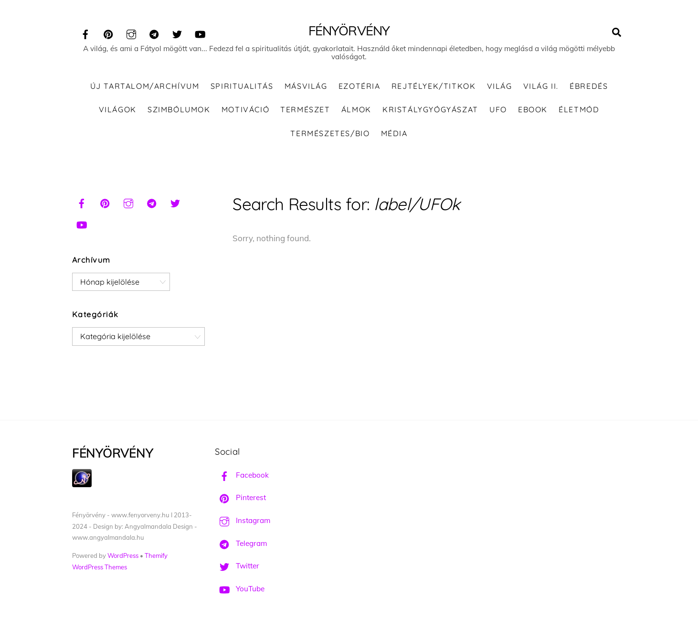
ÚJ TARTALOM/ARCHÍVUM (145, 86)
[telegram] (154, 33)
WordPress (122, 555)
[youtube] (200, 33)
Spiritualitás (242, 86)
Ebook (533, 109)
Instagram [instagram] (242, 520)
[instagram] (131, 33)
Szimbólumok (179, 109)
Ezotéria (359, 86)
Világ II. (541, 86)
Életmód (579, 109)
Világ (499, 86)
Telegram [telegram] (241, 543)
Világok (118, 109)
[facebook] (85, 33)
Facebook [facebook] (242, 475)
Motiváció (245, 109)
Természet (305, 109)
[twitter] (177, 33)
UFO (498, 109)
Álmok (356, 109)
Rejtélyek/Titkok (433, 86)
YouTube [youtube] (239, 588)
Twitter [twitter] (237, 565)
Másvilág (306, 86)
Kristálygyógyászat (430, 109)
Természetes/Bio (330, 133)
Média (394, 133)
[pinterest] (108, 33)
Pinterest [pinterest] (240, 497)
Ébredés (589, 86)
